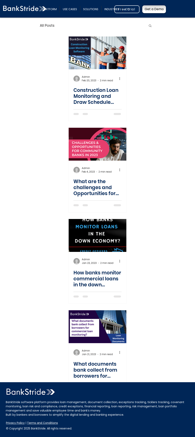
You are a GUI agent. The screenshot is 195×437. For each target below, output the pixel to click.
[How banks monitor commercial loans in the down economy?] (97, 235)
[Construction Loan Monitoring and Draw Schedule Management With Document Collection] (97, 52)
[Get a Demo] (154, 9)
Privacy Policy (15, 423)
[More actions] (121, 78)
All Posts (47, 25)
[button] (70, 9)
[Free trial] (126, 9)
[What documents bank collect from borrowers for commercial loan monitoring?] (97, 326)
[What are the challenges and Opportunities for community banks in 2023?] (97, 144)
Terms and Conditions (42, 423)
